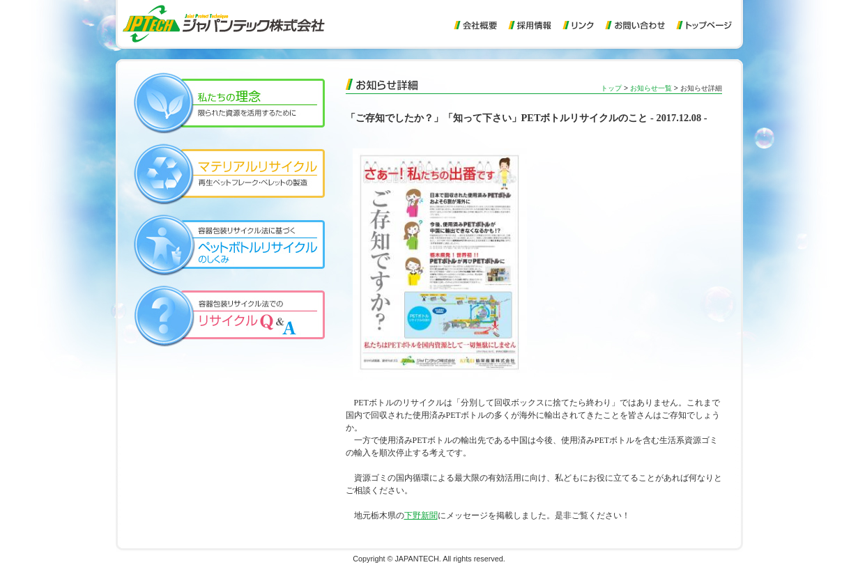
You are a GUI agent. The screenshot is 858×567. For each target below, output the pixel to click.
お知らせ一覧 (651, 88)
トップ (611, 88)
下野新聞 (421, 515)
